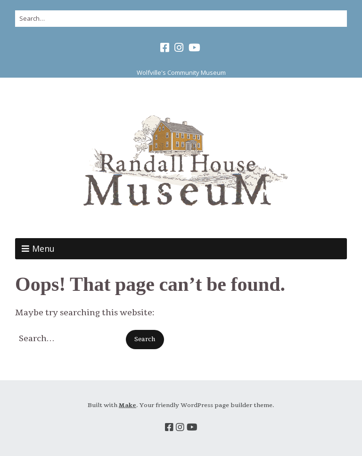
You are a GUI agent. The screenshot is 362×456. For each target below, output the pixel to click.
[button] (145, 339)
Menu (43, 248)
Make (127, 405)
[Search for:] (181, 18)
